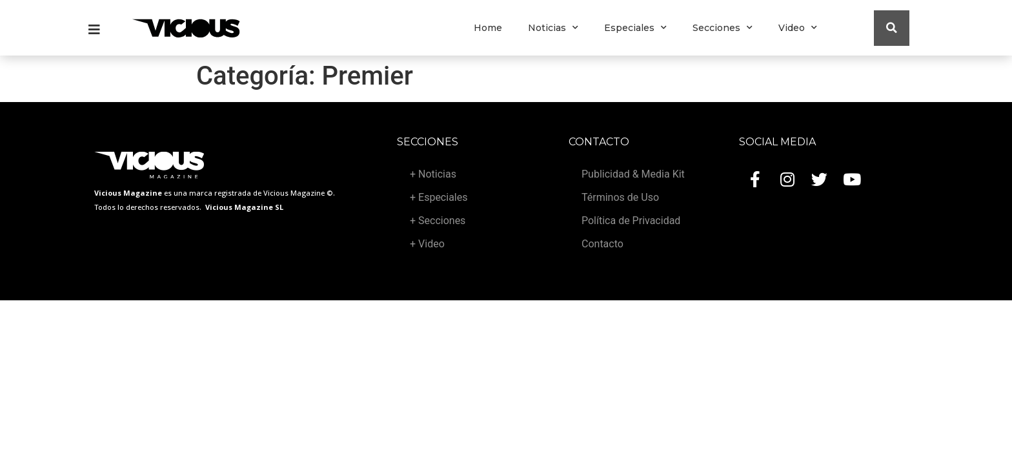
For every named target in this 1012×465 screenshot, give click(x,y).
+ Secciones (437, 220)
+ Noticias (433, 174)
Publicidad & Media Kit (633, 174)
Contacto (602, 244)
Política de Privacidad (631, 220)
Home (488, 28)
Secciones (723, 27)
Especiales (635, 27)
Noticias (553, 27)
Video (797, 27)
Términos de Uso (620, 197)
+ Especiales (438, 197)
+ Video (427, 244)
